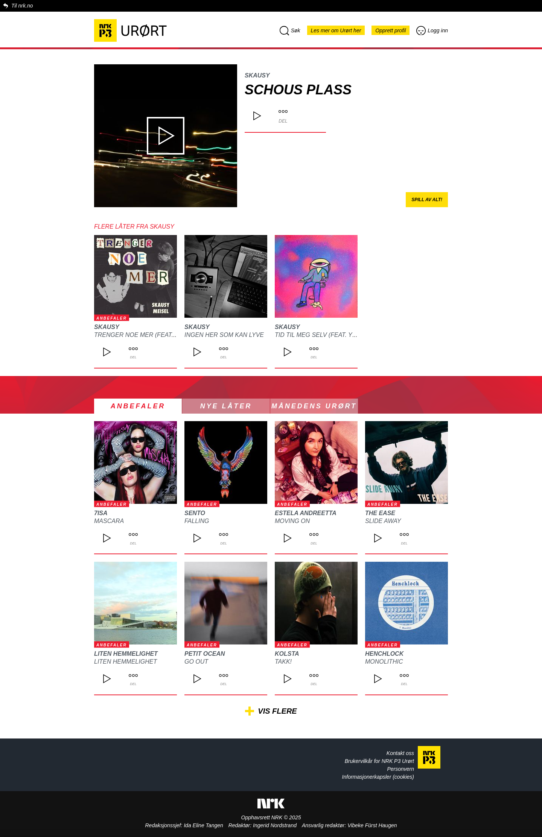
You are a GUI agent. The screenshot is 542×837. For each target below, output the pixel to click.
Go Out (196, 661)
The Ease (380, 513)
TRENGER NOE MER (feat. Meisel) (146, 335)
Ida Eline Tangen (203, 825)
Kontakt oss (400, 753)
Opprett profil (390, 30)
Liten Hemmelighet (126, 653)
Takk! (283, 661)
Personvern (400, 769)
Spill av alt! (426, 199)
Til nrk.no (22, 6)
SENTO (194, 513)
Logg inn (432, 30)
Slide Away (383, 521)
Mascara (109, 521)
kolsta (287, 653)
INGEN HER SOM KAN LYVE (224, 335)
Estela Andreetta (305, 513)
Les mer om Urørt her (336, 30)
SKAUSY (257, 75)
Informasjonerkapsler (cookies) (378, 777)
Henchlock (384, 653)
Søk (290, 30)
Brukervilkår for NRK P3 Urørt (379, 761)
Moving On (292, 521)
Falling (196, 521)
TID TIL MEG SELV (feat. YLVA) (320, 335)
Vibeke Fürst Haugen (372, 825)
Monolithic (384, 661)
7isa (101, 513)
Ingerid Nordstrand (275, 825)
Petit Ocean (204, 653)
